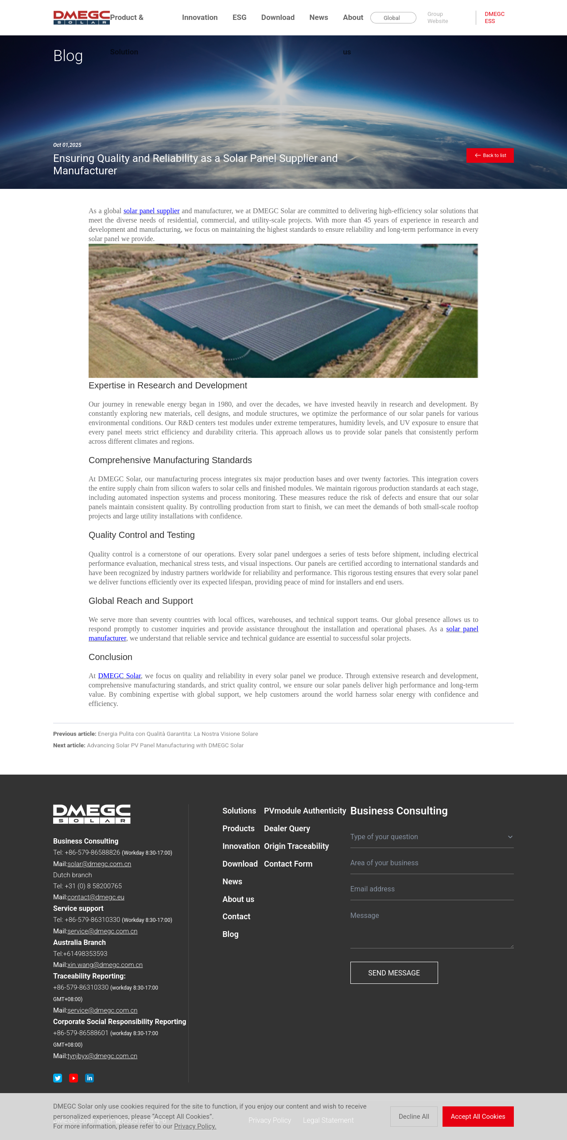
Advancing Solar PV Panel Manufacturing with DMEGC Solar (148, 749)
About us (353, 24)
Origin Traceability (296, 846)
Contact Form (288, 863)
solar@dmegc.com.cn (99, 864)
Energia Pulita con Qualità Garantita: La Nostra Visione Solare (155, 737)
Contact (236, 916)
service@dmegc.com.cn (102, 931)
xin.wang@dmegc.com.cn (105, 965)
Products (238, 828)
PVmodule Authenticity (305, 810)
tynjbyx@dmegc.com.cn (102, 1056)
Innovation (199, 17)
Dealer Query (287, 828)
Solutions (239, 810)
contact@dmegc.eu (95, 897)
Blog (230, 934)
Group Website (437, 17)
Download (278, 17)
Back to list (490, 155)
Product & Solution (127, 24)
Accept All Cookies (480, 1117)
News (319, 17)
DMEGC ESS (495, 17)
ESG (240, 17)
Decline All (418, 1117)
